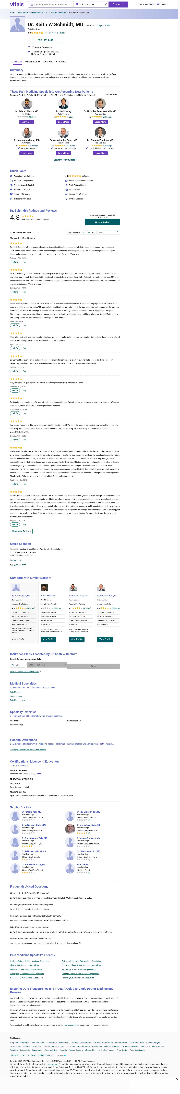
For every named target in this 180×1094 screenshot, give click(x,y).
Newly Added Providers (106, 1049)
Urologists (63, 1049)
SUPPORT (14, 1054)
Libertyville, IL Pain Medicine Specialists (27, 972)
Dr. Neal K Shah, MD (48, 596)
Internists (26, 1045)
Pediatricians (145, 1045)
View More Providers (64, 159)
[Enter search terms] (76, 232)
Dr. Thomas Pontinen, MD (100, 140)
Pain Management (17, 699)
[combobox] (51, 4)
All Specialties (90, 1049)
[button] (106, 555)
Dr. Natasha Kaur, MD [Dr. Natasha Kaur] (31, 811)
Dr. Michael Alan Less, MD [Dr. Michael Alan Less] (88, 824)
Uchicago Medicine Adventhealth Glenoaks (28, 748)
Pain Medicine (16, 691)
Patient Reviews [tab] (32, 62)
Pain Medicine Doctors (130, 1045)
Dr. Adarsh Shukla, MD (26, 111)
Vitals (117, 567)
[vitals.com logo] (17, 4)
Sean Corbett (83, 863)
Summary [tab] (17, 62)
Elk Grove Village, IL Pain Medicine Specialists (81, 964)
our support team (72, 1024)
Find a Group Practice (137, 1049)
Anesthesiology (16, 695)
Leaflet (105, 567)
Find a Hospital (122, 1049)
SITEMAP (32, 1054)
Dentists (74, 1041)
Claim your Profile (102, 25)
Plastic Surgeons (158, 1045)
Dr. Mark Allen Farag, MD (27, 140)
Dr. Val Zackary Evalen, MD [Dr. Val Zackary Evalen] (34, 824)
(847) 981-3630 (20, 565)
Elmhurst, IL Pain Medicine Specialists (26, 968)
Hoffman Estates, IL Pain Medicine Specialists (29, 960)
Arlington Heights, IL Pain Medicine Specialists (81, 960)
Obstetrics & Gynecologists (54, 1045)
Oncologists (70, 1045)
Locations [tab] (48, 62)
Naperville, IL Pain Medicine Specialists (26, 976)
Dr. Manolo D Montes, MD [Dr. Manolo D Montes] (88, 837)
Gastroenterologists (153, 1041)
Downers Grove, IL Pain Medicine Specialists (80, 972)
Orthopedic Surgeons (111, 1045)
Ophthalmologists (83, 1045)
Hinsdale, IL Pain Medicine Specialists (78, 976)
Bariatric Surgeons (38, 1041)
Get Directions (16, 560)
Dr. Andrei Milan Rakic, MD (63, 140)
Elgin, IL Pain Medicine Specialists (24, 964)
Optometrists (97, 1045)
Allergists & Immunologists (19, 1041)
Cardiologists (52, 1041)
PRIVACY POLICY (46, 1054)
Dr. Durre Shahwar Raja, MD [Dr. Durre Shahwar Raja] (34, 837)
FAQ (23, 1054)
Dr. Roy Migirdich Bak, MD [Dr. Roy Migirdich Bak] (88, 811)
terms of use (52, 1063)
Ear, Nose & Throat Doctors (103, 1041)
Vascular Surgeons (76, 1049)
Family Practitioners (137, 1041)
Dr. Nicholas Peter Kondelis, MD (100, 111)
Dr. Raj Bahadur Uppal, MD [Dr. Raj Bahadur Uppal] (34, 850)
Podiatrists (14, 1049)
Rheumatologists (51, 1049)
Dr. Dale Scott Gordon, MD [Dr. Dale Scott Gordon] (88, 850)
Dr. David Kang (63, 111)
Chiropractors (64, 1041)
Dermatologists (85, 1041)
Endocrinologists (121, 1041)
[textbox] (51, 4)
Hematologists (15, 1045)
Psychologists (37, 1049)
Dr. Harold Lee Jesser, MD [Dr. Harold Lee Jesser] (33, 863)
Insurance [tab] (61, 62)
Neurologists (37, 1045)
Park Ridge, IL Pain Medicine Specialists (78, 968)
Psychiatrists (25, 1049)
